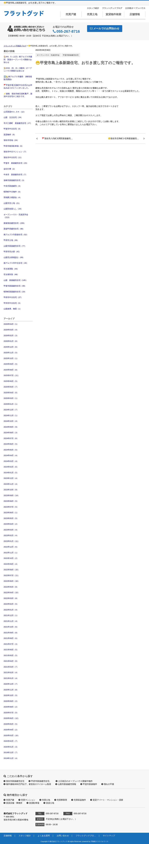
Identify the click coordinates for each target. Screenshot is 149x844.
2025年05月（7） (11, 387)
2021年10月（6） (11, 627)
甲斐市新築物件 (88, 784)
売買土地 (92, 14)
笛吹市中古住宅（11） (13, 157)
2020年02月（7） (11, 741)
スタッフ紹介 (93, 8)
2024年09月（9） (11, 427)
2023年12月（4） (11, 478)
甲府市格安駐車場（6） (13, 146)
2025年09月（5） (11, 364)
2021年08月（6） (11, 638)
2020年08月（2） (11, 707)
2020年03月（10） (12, 735)
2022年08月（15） (12, 570)
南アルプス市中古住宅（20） (16, 263)
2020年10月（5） (11, 695)
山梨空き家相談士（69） (14, 257)
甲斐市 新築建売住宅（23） (16, 163)
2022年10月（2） (11, 558)
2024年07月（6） (11, 438)
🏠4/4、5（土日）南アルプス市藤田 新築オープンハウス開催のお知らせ (18, 59)
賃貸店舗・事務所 (13, 803)
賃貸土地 (49, 803)
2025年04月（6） (11, 393)
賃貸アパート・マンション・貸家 (106, 800)
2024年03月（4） (11, 461)
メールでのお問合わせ (104, 28)
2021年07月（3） (11, 644)
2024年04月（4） (11, 455)
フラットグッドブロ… (86, 835)
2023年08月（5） (11, 501)
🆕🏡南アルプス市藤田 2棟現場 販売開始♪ (18, 78)
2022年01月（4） (11, 610)
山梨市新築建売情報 (65, 784)
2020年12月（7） (11, 684)
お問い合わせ (63, 835)
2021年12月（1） (11, 615)
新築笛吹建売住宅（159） (15, 223)
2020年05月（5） (11, 724)
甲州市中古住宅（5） (13, 303)
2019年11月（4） (11, 758)
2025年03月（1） (11, 398)
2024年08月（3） (11, 432)
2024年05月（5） (11, 450)
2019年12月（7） (11, 752)
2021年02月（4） (11, 672)
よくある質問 (44, 835)
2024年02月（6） (11, 467)
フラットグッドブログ (112, 8)
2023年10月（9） (11, 490)
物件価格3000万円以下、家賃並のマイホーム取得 (27, 784)
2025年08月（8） (11, 370)
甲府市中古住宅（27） (13, 297)
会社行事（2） (10, 169)
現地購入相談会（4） (13, 197)
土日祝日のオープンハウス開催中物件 (74, 781)
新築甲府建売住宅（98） (14, 229)
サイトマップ (109, 835)
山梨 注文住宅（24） (13, 117)
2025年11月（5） (11, 352)
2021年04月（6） (11, 661)
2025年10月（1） (11, 358)
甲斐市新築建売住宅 (71, 55)
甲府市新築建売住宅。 (40, 781)
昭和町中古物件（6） (13, 192)
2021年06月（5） (11, 650)
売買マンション (27, 800)
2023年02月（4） (11, 535)
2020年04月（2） (11, 730)
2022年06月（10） (12, 581)
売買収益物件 (78, 800)
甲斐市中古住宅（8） (13, 129)
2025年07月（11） (12, 375)
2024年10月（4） (11, 421)
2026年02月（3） (11, 335)
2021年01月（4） (11, 678)
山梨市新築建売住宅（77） (15, 246)
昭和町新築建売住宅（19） (15, 292)
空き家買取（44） (11, 269)
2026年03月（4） (11, 330)
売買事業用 (60, 800)
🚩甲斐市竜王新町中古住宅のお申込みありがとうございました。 (18, 86)
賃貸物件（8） (10, 135)
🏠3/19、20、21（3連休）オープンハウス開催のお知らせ (18, 69)
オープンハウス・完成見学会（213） (16, 216)
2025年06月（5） (11, 381)
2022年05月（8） (11, 587)
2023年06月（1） (11, 512)
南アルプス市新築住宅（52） (16, 234)
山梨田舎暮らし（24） (13, 209)
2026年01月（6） (11, 341)
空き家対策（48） (11, 274)
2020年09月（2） (11, 701)
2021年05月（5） (11, 655)
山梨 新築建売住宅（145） (15, 280)
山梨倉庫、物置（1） (13, 309)
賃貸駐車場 (33, 803)
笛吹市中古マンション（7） (15, 152)
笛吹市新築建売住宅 (14, 781)
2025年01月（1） (11, 404)
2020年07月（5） (11, 713)
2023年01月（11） (12, 541)
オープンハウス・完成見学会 (48, 55)
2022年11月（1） (11, 553)
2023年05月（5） (11, 518)
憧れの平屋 (107, 784)
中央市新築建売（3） (13, 186)
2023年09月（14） (12, 495)
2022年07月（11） (12, 575)
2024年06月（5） (11, 444)
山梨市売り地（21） (12, 203)
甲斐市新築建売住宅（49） (15, 286)
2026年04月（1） (11, 324)
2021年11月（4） (11, 621)
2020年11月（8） (11, 690)
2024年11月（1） (11, 415)
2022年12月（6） (11, 547)
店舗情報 (134, 14)
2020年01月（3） (11, 747)
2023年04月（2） (11, 524)
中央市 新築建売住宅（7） (15, 174)
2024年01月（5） (11, 473)
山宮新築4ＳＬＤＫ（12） (15, 112)
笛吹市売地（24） (11, 140)
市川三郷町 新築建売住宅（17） (18, 123)
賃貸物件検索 (113, 14)
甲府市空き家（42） (12, 252)
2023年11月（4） (11, 484)
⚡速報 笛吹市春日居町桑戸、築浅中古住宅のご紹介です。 (18, 95)
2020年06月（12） (12, 718)
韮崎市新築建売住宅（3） (14, 180)
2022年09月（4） (11, 564)
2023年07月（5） (11, 507)
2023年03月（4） (11, 530)
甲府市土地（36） (11, 240)
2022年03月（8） (11, 598)
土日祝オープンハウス (135, 8)
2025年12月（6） (11, 347)
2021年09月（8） (11, 633)
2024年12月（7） (11, 410)
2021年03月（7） (11, 667)
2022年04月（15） (12, 592)
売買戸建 (71, 14)
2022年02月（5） (11, 604)
